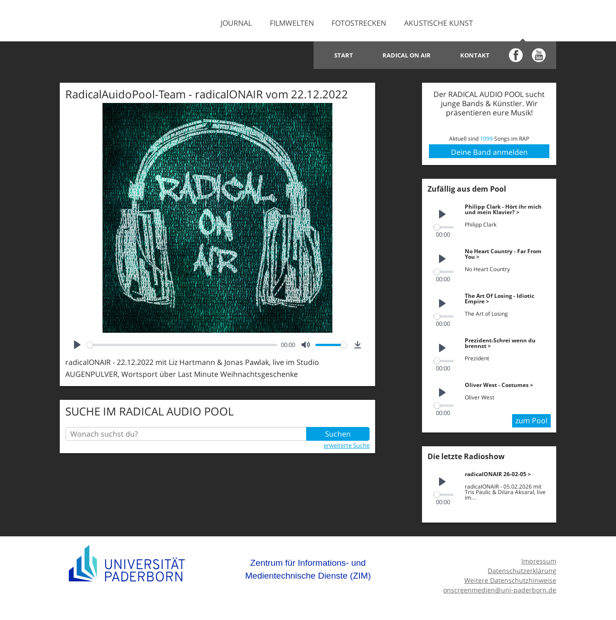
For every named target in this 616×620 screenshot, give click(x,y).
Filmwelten (292, 23)
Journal (236, 23)
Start (343, 55)
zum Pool (531, 418)
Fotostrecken (358, 23)
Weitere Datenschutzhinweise (510, 577)
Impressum (538, 558)
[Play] (77, 344)
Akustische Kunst (438, 23)
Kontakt (475, 55)
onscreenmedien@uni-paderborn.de (499, 587)
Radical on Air (406, 55)
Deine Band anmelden (489, 152)
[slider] (182, 345)
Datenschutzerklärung (522, 568)
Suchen (338, 434)
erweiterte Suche (347, 445)
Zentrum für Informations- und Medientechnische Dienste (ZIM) (308, 567)
